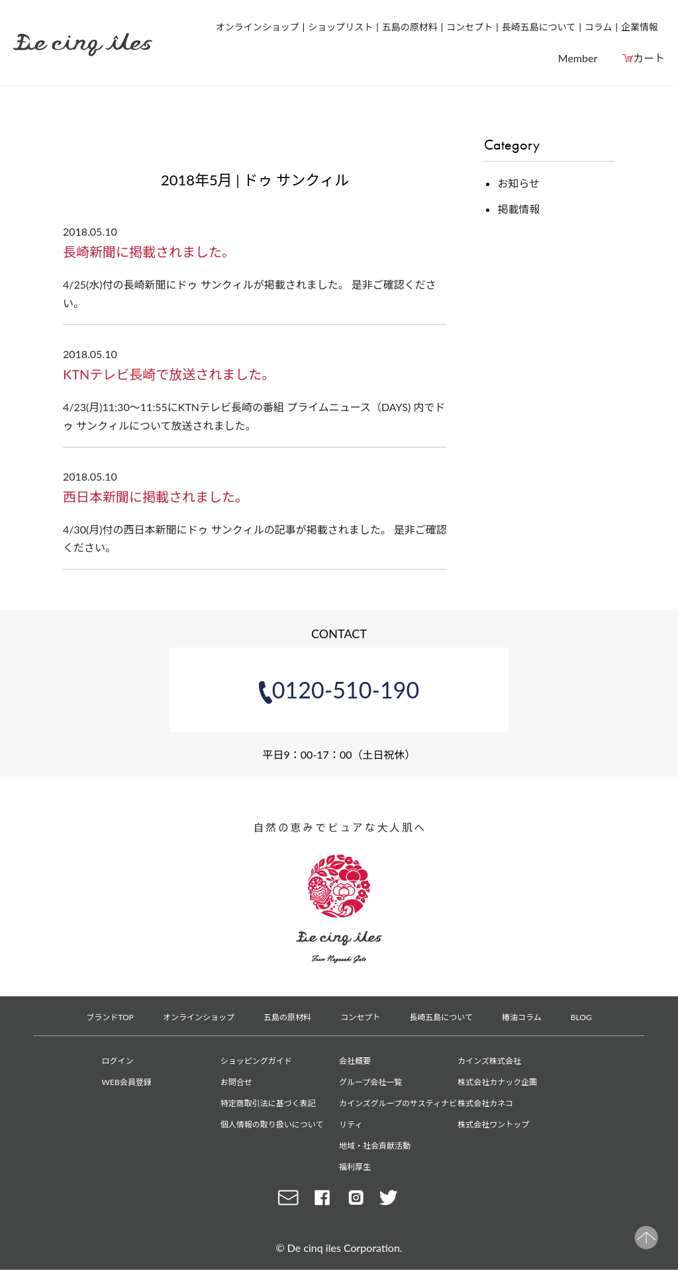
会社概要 (355, 1061)
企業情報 (639, 26)
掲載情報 (518, 209)
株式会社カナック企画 (497, 1082)
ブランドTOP (110, 1017)
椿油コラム (522, 1017)
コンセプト (469, 26)
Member (577, 58)
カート (649, 58)
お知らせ (518, 183)
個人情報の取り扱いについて (272, 1124)
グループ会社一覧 (370, 1082)
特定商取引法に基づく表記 (268, 1103)
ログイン (118, 1061)
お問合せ (236, 1082)
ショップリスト (340, 26)
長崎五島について (539, 26)
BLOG (581, 1017)
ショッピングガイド (256, 1061)
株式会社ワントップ (493, 1124)
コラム (598, 26)
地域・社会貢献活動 (375, 1146)
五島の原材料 (410, 26)
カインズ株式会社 (489, 1061)
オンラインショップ (257, 26)
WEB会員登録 (127, 1082)
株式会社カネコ (485, 1103)
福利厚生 (355, 1167)
